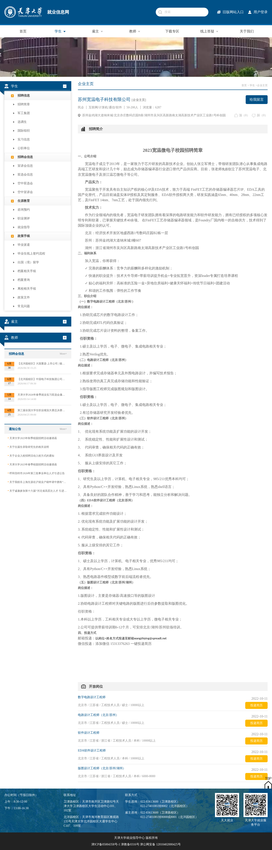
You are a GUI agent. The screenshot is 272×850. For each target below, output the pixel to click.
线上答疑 (209, 31)
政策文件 (24, 297)
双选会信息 (25, 174)
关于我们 (247, 31)
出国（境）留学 (28, 262)
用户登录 (261, 12)
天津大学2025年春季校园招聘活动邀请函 (32, 464)
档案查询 (24, 280)
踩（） (262, 115)
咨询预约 (24, 209)
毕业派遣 (24, 244)
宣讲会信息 (25, 165)
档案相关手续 (27, 271)
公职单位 (24, 148)
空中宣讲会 (25, 192)
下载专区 (172, 31)
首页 (23, 31)
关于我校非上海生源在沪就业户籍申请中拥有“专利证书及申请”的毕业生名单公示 (38, 482)
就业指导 (24, 227)
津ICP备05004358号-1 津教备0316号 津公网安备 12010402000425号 (136, 844)
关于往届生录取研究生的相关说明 (28, 446)
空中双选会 (25, 183)
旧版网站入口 (233, 12)
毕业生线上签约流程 (31, 253)
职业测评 (24, 218)
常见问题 (24, 306)
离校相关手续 (27, 288)
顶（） (244, 115)
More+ (63, 353)
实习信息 (24, 139)
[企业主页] (139, 100)
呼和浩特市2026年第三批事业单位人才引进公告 (36, 473)
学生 (60, 31)
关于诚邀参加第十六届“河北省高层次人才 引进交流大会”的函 (38, 490)
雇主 (97, 31)
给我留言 (257, 99)
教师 (135, 31)
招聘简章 (24, 104)
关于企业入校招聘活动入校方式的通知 (31, 455)
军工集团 (24, 113)
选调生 (22, 122)
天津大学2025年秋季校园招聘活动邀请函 (32, 438)
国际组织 (24, 130)
